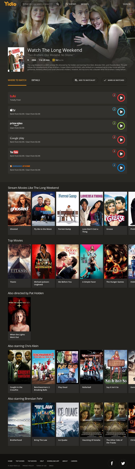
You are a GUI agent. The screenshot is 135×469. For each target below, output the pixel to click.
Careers (74, 461)
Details (36, 80)
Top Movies (32, 461)
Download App (53, 461)
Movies (85, 4)
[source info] (114, 95)
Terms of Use (41, 466)
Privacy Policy (28, 466)
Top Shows (20, 461)
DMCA (51, 466)
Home (10, 461)
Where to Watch (17, 80)
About (65, 461)
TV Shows (71, 4)
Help (42, 461)
